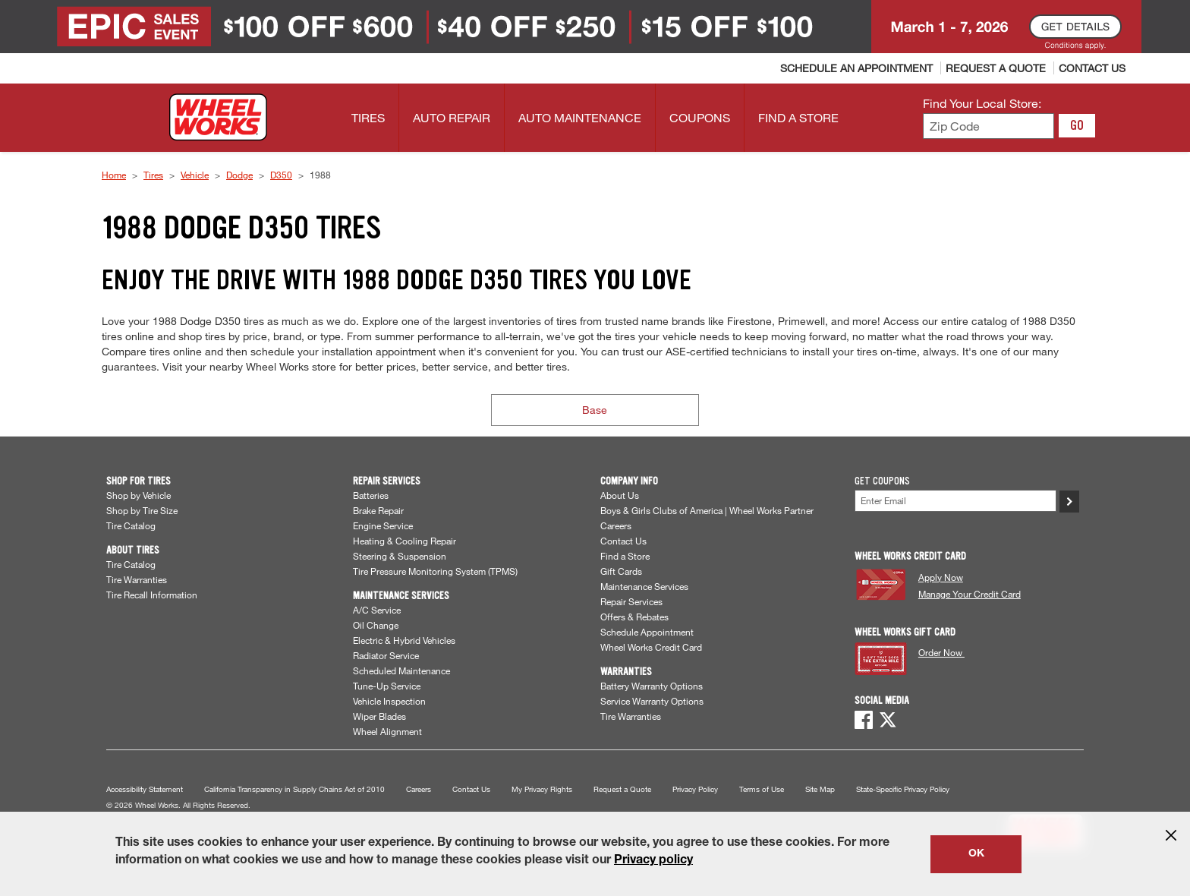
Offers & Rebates (634, 616)
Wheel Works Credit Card (651, 647)
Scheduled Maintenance (401, 670)
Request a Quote (622, 789)
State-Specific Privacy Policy (902, 789)
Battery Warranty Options (651, 686)
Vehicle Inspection (389, 701)
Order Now (941, 652)
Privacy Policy (695, 789)
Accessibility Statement (144, 789)
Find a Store (625, 556)
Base (594, 409)
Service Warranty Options (652, 701)
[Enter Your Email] (955, 501)
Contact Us (623, 541)
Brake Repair (378, 510)
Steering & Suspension (399, 556)
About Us (619, 495)
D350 (281, 175)
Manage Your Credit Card (969, 594)
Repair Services (631, 601)
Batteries (371, 495)
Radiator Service (386, 655)
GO (1077, 125)
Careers (615, 525)
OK (976, 854)
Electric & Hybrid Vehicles (404, 640)
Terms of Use (761, 789)
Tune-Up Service (386, 686)
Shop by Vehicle (138, 495)
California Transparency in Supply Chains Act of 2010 (294, 789)
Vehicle (195, 175)
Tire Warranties (136, 579)
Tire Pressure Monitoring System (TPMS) (435, 571)
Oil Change (375, 625)
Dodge (239, 175)
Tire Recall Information (151, 594)
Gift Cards (621, 571)
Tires (153, 175)
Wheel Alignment (387, 731)
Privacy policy (653, 861)
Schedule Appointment (647, 632)
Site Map (820, 789)
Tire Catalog (131, 525)
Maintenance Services (644, 586)
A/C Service (377, 610)
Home (114, 175)
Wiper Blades (379, 716)
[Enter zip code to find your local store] (988, 126)
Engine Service (383, 525)
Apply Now (940, 577)
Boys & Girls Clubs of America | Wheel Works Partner (707, 510)
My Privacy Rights (542, 789)
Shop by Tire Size (142, 510)
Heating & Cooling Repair (404, 541)
